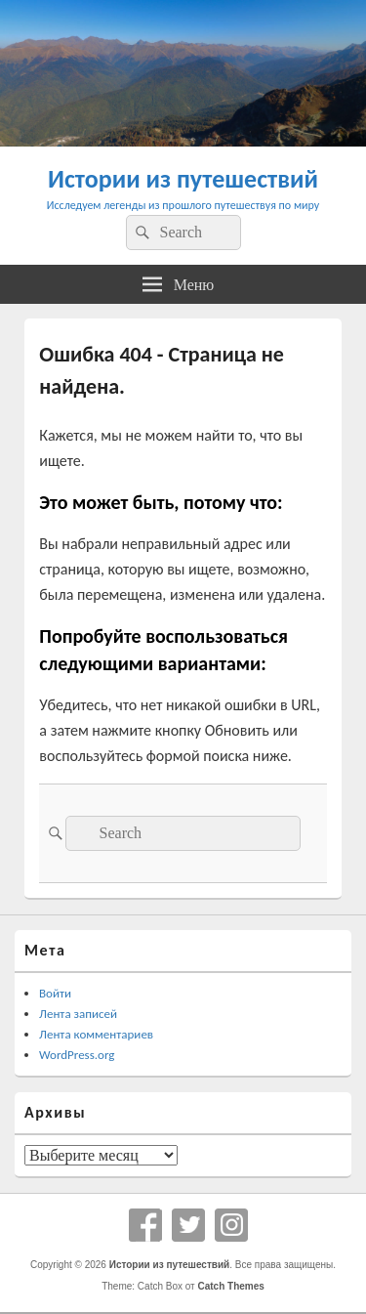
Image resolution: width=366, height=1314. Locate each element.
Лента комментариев (96, 1034)
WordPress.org (76, 1054)
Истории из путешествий (183, 178)
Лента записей (78, 1013)
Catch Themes (230, 1286)
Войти (55, 993)
